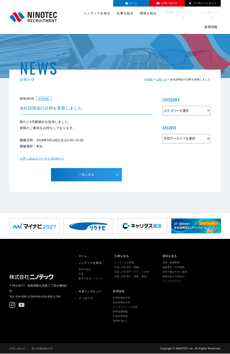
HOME (148, 79)
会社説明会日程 (121, 302)
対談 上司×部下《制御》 (127, 267)
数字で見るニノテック (91, 278)
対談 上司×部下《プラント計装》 (132, 272)
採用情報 (118, 291)
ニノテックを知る (90, 263)
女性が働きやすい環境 (175, 272)
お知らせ (161, 79)
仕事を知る (121, 256)
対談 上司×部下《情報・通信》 (131, 276)
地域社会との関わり (174, 276)
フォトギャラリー (172, 281)
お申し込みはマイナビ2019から (43, 158)
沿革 (81, 274)
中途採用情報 (120, 316)
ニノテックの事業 (124, 262)
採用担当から (120, 321)
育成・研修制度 (171, 262)
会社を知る (85, 269)
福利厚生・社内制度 (174, 267)
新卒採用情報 (120, 312)
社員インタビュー (161, 13)
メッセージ (189, 13)
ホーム (83, 256)
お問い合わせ (17, 348)
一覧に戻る (86, 174)
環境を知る (170, 256)
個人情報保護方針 (42, 348)
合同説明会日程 (121, 298)
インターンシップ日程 (125, 307)
